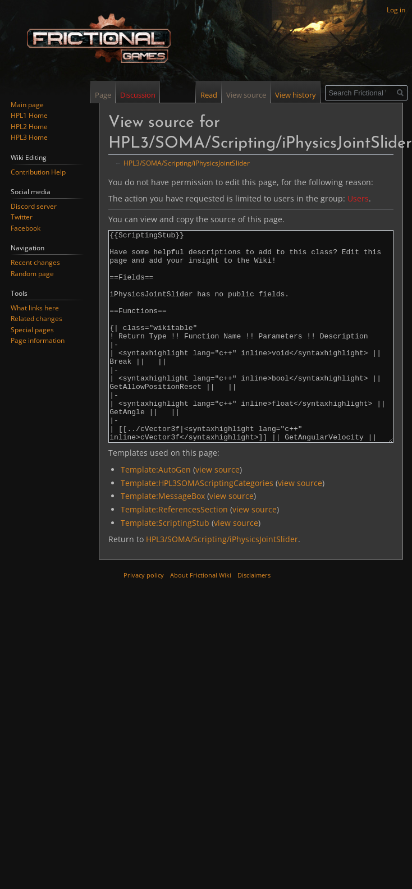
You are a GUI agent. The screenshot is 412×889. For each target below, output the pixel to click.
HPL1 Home (29, 115)
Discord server (34, 206)
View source (244, 95)
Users (358, 198)
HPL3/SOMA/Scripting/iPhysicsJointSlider (186, 162)
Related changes (36, 318)
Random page (32, 273)
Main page (27, 104)
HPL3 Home (29, 137)
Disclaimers (254, 617)
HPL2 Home (29, 126)
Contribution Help (38, 172)
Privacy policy (143, 617)
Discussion (137, 95)
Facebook (25, 228)
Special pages (32, 329)
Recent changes (35, 262)
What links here (35, 308)
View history (293, 95)
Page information (38, 340)
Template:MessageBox (163, 538)
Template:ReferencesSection (174, 551)
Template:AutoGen (156, 511)
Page (103, 95)
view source (217, 511)
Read (207, 95)
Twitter (22, 217)
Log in (396, 10)
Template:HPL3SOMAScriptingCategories (197, 525)
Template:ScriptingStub (165, 565)
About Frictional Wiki (200, 617)
